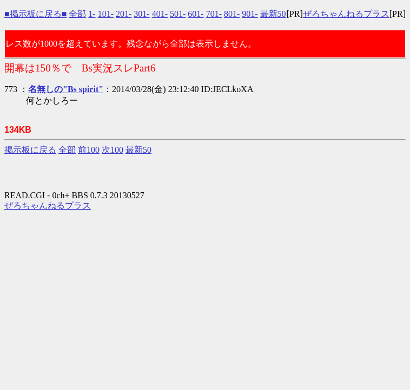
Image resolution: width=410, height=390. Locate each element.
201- (123, 13)
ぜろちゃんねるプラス (346, 13)
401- (160, 13)
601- (195, 13)
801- (232, 13)
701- (214, 13)
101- (106, 13)
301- (141, 13)
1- (91, 13)
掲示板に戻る (30, 149)
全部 (77, 13)
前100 (89, 149)
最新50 (273, 13)
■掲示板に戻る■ (35, 13)
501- (178, 13)
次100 (112, 149)
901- (249, 13)
